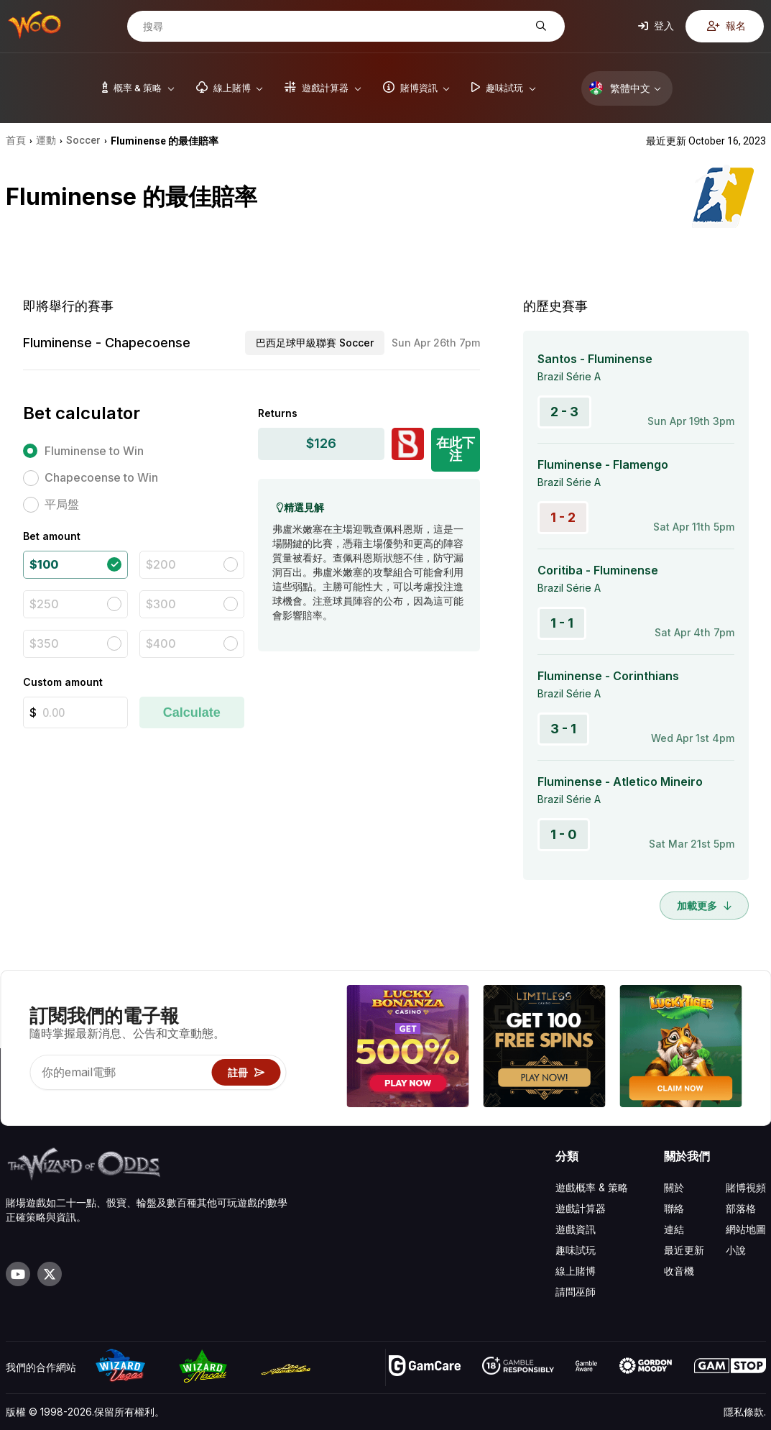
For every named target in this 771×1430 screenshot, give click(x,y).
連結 (674, 1229)
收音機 (679, 1271)
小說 (736, 1250)
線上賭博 (575, 1271)
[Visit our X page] (49, 1274)
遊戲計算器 (580, 1208)
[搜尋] (335, 26)
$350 (44, 643)
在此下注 (455, 449)
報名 (726, 25)
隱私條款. (745, 1412)
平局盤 (62, 504)
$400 (161, 643)
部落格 (741, 1208)
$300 (161, 604)
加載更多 (704, 905)
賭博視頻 (746, 1187)
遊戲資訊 (575, 1229)
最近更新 (684, 1250)
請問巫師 (575, 1291)
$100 (43, 564)
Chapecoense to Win (101, 477)
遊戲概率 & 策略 (591, 1187)
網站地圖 (746, 1229)
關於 (674, 1187)
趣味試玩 (575, 1250)
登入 (656, 25)
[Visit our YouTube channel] (18, 1274)
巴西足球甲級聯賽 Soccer (315, 342)
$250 (44, 604)
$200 (161, 564)
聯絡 (674, 1208)
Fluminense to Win (94, 451)
